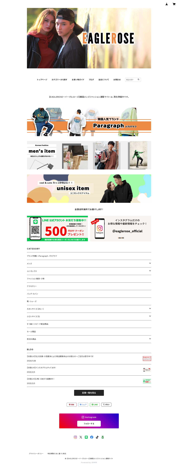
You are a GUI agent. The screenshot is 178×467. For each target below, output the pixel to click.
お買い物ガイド (78, 80)
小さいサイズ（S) (33, 316)
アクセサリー (32, 286)
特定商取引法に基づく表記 (57, 453)
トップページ (42, 80)
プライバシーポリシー (36, 453)
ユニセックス (32, 271)
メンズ (29, 263)
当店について (103, 80)
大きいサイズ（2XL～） (35, 309)
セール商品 (32, 331)
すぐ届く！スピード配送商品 (38, 324)
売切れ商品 (31, 339)
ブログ (91, 80)
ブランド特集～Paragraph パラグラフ (42, 256)
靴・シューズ (31, 301)
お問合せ (117, 80)
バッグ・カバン (32, 294)
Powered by (89, 462)
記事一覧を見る (89, 393)
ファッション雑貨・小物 (35, 279)
